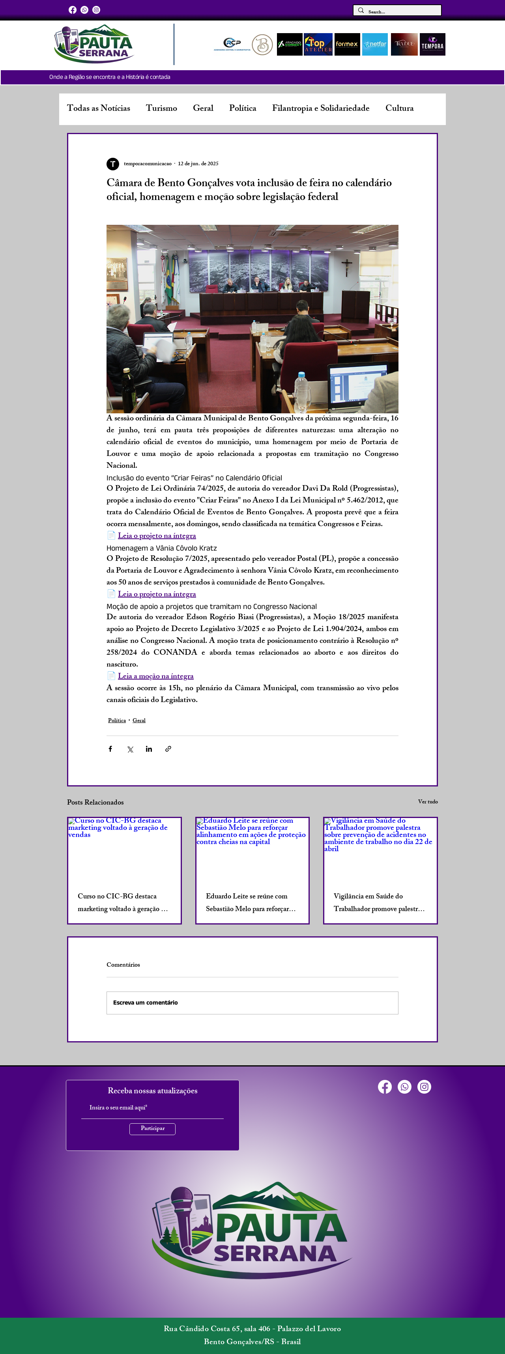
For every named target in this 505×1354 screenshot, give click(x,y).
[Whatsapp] (84, 10)
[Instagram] (96, 10)
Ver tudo (428, 802)
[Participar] (152, 1129)
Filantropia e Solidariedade (321, 109)
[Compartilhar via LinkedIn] (149, 749)
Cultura (399, 109)
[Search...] (396, 12)
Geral (203, 109)
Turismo (161, 109)
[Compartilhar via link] (168, 749)
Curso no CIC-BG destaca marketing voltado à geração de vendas (123, 903)
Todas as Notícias (98, 109)
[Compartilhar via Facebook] (110, 749)
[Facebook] (73, 10)
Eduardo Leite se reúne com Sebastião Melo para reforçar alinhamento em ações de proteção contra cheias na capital (247, 903)
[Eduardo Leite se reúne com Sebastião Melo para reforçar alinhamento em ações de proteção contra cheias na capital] (252, 849)
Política (242, 109)
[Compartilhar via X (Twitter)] (129, 749)
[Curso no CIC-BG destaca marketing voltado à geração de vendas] (124, 849)
